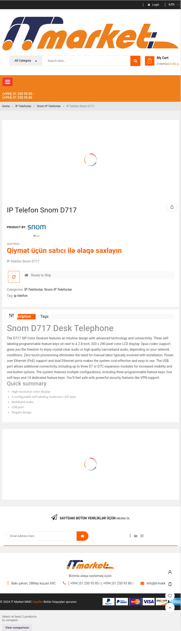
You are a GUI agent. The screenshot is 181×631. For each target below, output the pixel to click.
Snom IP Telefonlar (49, 106)
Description (21, 316)
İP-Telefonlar (23, 106)
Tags (44, 316)
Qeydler (38, 602)
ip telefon (21, 296)
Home (6, 106)
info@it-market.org (160, 583)
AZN (171, 4)
